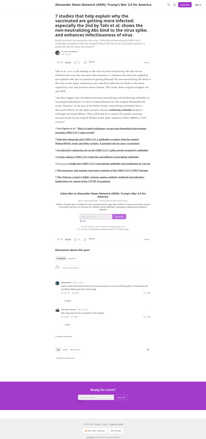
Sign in (198, 4)
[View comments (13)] (77, 62)
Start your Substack (94, 430)
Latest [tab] (65, 349)
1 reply (67, 324)
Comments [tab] (61, 258)
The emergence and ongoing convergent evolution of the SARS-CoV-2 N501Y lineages (102, 170)
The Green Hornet (68, 309)
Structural (62, 164)
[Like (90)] (59, 62)
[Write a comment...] (106, 271)
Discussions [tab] (75, 349)
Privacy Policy (123, 229)
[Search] (168, 4)
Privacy (98, 424)
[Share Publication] (174, 4)
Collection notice (116, 424)
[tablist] (66, 258)
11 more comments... (64, 336)
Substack (90, 437)
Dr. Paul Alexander (69, 52)
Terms (104, 424)
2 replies (67, 301)
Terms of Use (116, 226)
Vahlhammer (66, 282)
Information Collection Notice (102, 229)
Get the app (115, 430)
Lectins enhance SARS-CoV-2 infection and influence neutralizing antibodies (98, 157)
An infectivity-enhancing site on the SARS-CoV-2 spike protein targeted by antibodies (102, 150)
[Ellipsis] (149, 282)
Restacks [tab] (72, 258)
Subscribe (185, 4)
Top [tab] (58, 349)
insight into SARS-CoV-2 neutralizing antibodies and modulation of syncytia (109, 163)
